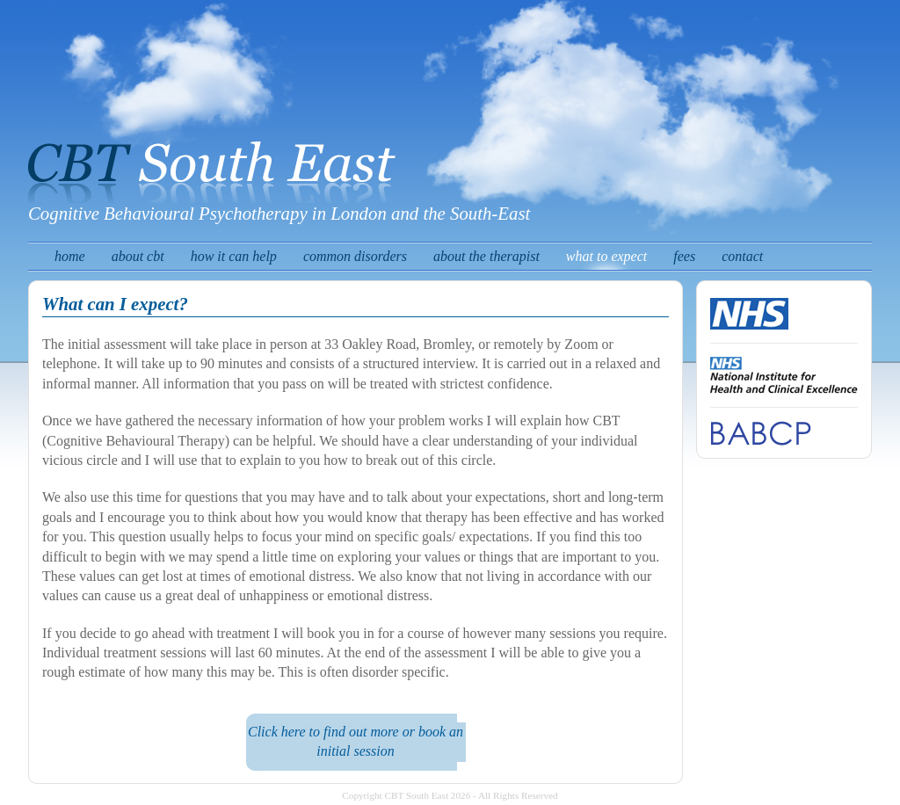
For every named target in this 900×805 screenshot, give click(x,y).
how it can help (234, 256)
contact (742, 256)
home (69, 256)
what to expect (606, 256)
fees (684, 256)
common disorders (355, 256)
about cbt (138, 256)
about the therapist (486, 256)
